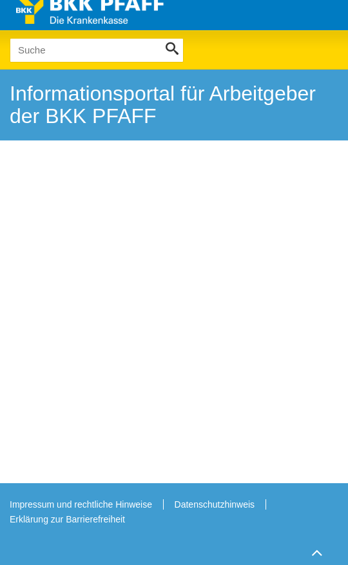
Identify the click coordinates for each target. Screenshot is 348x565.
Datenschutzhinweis (215, 504)
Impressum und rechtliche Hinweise (81, 504)
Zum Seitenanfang (315, 552)
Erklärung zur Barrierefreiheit (67, 519)
